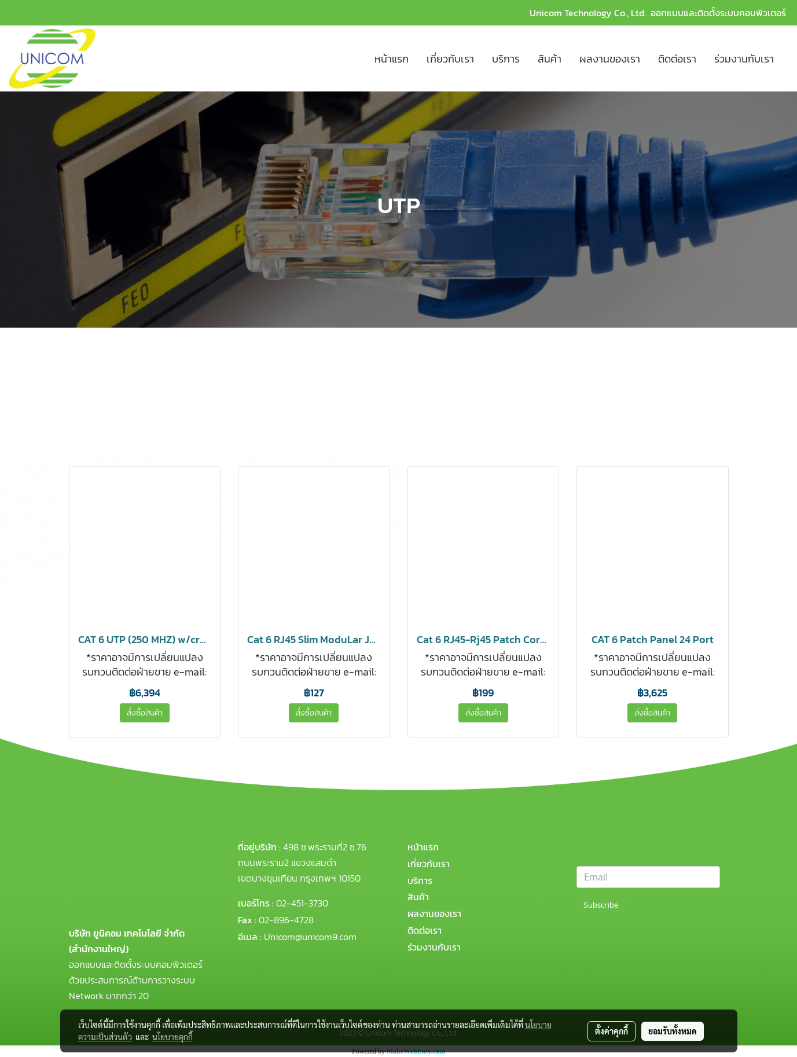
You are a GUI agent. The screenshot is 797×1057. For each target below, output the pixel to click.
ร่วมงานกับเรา (744, 59)
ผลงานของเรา (609, 59)
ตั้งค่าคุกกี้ (611, 1031)
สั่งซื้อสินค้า (145, 713)
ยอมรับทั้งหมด (672, 1031)
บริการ (506, 59)
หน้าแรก (391, 59)
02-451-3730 (302, 903)
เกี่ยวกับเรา (450, 59)
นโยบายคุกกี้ (172, 1037)
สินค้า (549, 59)
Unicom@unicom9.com (310, 937)
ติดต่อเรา (677, 59)
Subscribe (600, 905)
